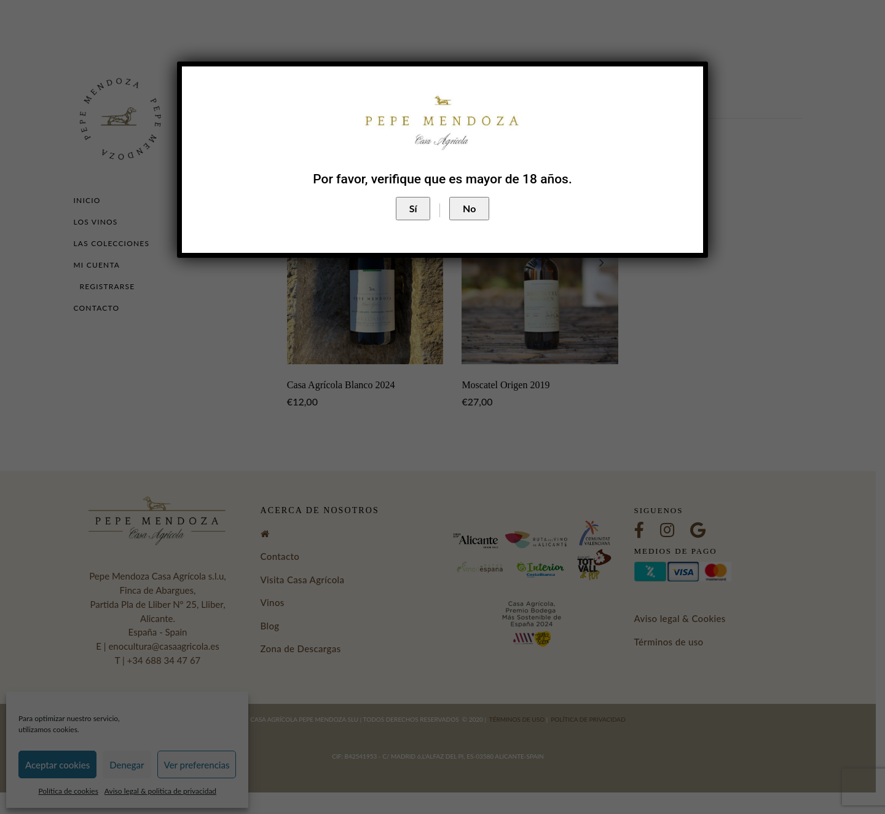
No (469, 208)
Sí (413, 208)
